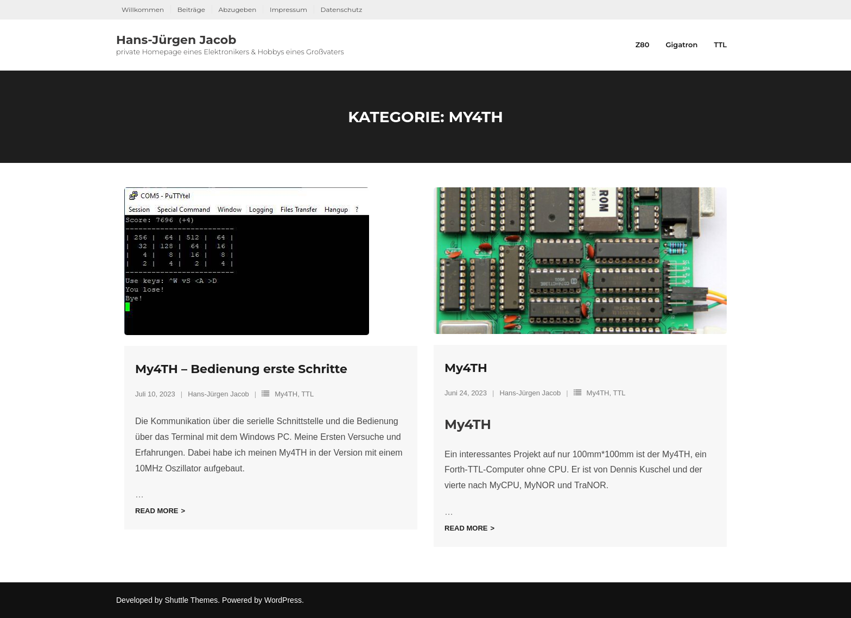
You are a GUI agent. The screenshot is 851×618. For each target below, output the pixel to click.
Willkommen (143, 9)
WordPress (283, 600)
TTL (307, 394)
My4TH (286, 394)
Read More (156, 511)
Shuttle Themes (191, 600)
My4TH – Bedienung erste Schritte (241, 369)
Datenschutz (342, 9)
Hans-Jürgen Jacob (218, 394)
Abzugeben (238, 9)
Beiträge (191, 9)
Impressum (288, 9)
